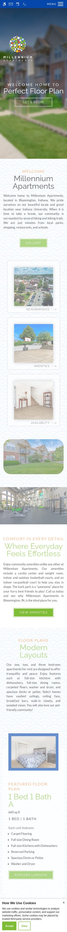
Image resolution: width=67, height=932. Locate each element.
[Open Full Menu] (54, 4)
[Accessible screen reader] (4, 4)
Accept (9, 925)
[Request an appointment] (17, 4)
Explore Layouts (31, 875)
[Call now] (24, 4)
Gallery (33, 243)
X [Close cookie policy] (63, 902)
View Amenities (33, 612)
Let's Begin (33, 102)
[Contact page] (11, 4)
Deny (24, 925)
